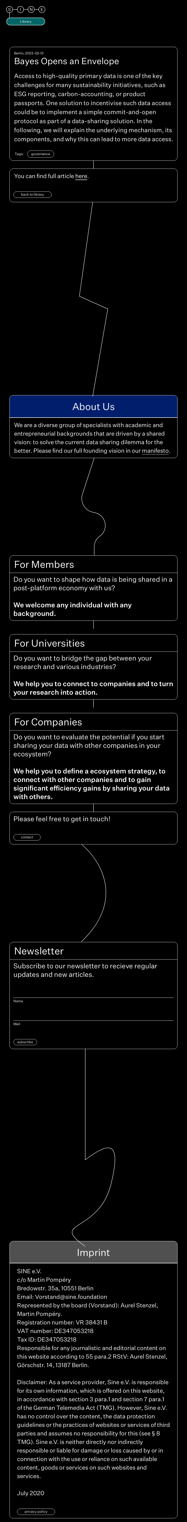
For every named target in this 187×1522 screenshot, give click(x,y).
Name (18, 1001)
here (81, 176)
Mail (16, 1024)
